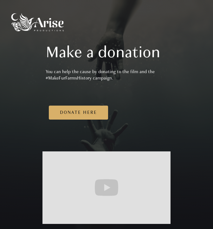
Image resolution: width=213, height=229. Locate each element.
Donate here (78, 112)
